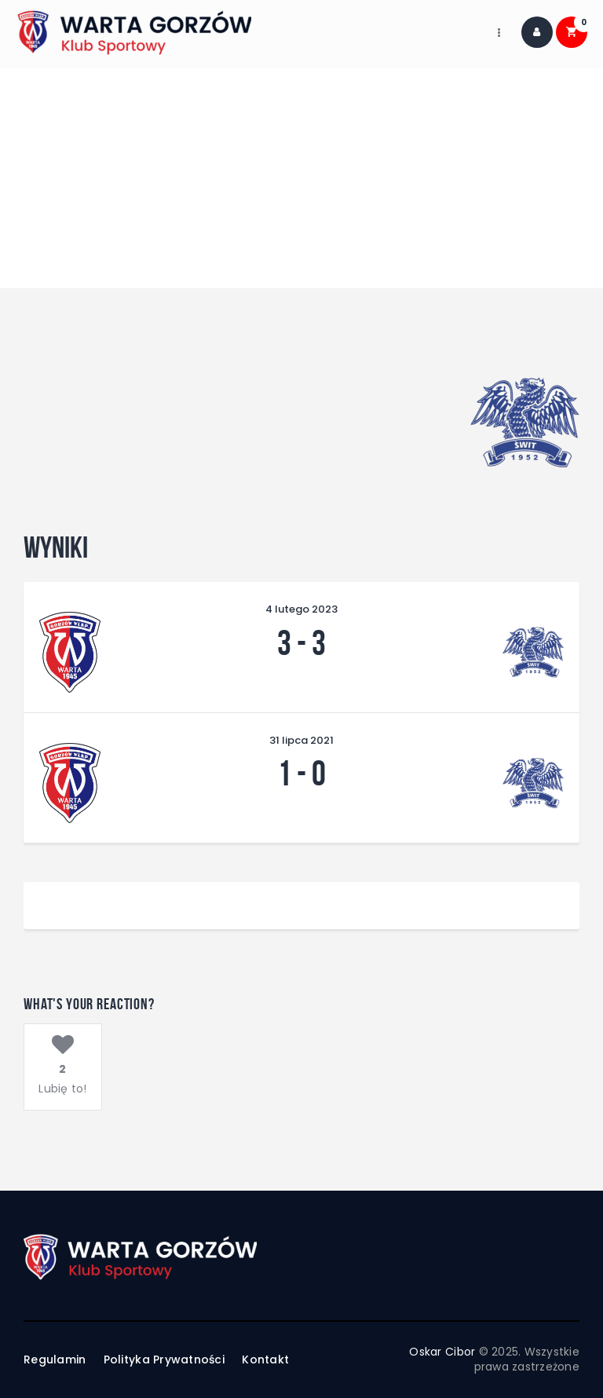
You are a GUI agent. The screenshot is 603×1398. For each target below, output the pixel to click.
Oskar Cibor (442, 1352)
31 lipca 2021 (301, 740)
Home (234, 187)
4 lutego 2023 (301, 609)
